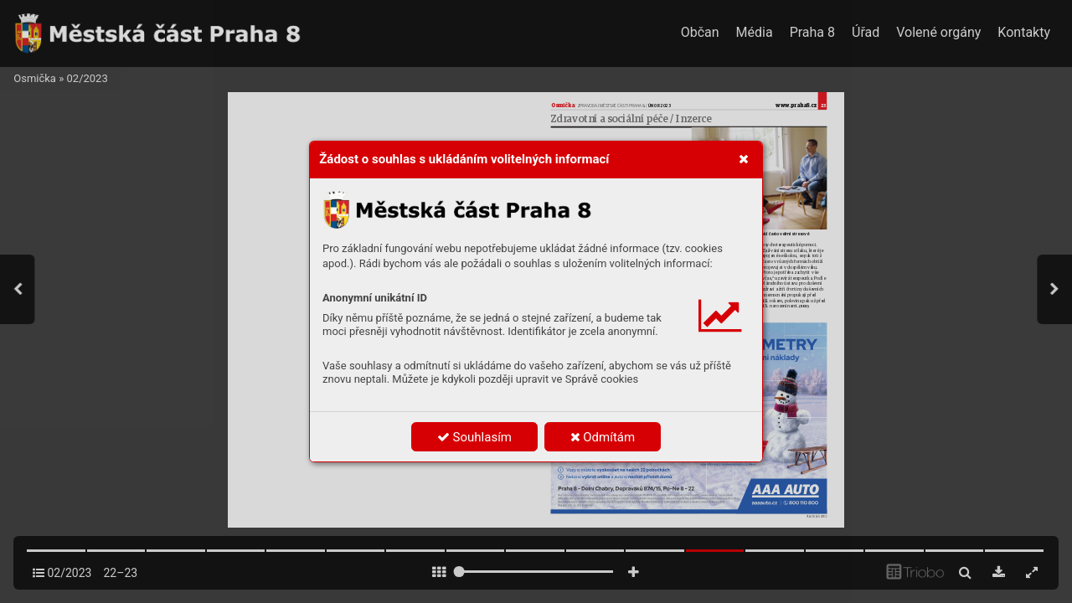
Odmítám (603, 437)
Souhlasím (474, 437)
